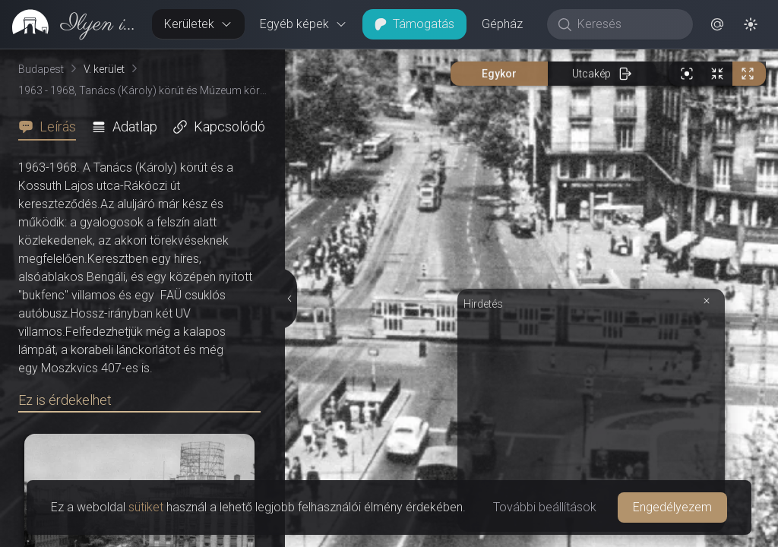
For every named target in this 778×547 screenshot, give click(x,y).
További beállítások (544, 507)
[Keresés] (628, 24)
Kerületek (198, 24)
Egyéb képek (303, 24)
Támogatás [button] (414, 24)
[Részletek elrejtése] (290, 298)
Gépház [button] (502, 24)
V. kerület (104, 69)
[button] (717, 24)
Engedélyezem (672, 507)
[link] (70, 24)
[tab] (51, 127)
